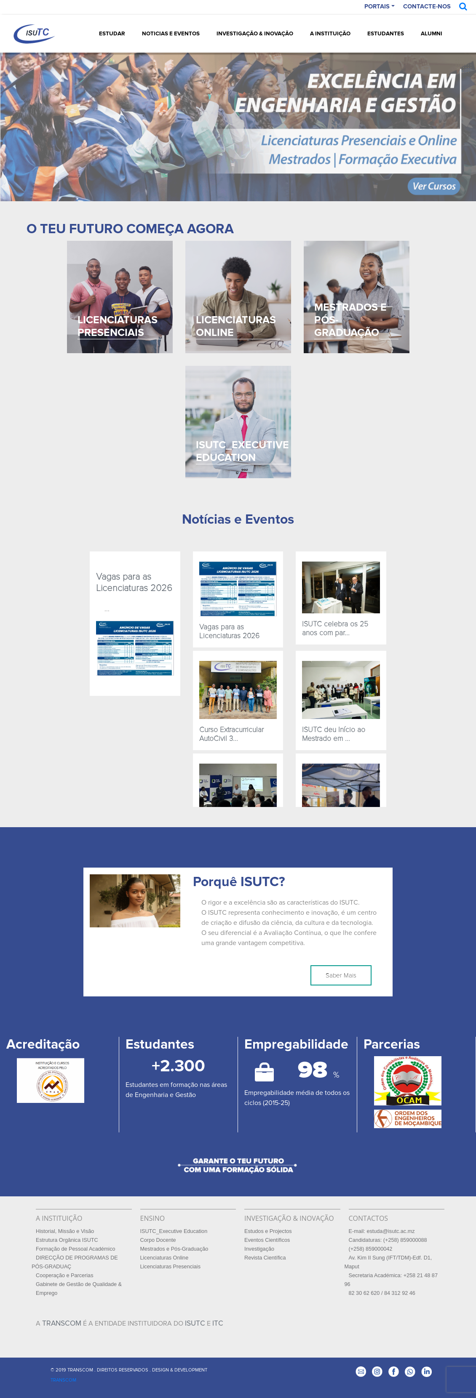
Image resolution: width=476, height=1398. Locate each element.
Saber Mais (341, 975)
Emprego (46, 1293)
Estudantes (385, 33)
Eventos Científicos (267, 1240)
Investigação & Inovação (255, 33)
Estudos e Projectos (268, 1231)
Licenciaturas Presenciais (170, 1267)
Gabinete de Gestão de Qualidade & (79, 1284)
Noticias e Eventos (171, 33)
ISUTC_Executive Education (174, 1231)
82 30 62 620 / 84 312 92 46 (382, 1293)
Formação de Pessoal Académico (75, 1249)
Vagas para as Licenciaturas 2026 (134, 582)
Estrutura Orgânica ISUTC (67, 1240)
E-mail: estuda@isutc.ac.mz (382, 1231)
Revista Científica (265, 1258)
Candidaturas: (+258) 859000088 (388, 1240)
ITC (217, 1323)
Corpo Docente (158, 1240)
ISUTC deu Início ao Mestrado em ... (333, 734)
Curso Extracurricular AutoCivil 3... (231, 734)
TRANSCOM (61, 1323)
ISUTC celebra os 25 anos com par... (335, 628)
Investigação (259, 1249)
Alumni (431, 33)
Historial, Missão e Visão (65, 1231)
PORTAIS (377, 6)
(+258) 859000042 (371, 1249)
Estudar (112, 33)
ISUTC (195, 1323)
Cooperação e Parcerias (64, 1275)
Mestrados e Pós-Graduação (174, 1249)
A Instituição (330, 33)
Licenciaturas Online (164, 1258)
